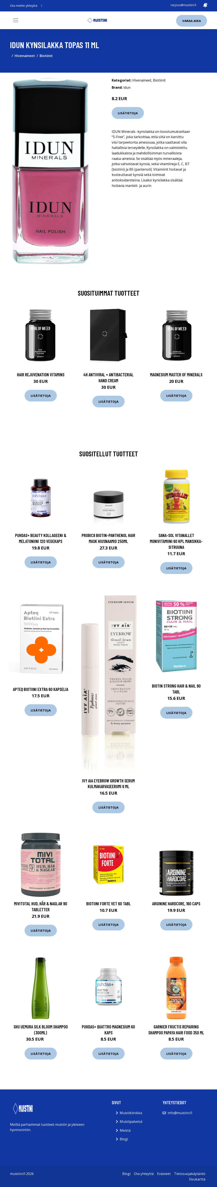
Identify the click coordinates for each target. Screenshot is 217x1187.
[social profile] (41, 6)
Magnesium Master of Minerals (176, 374)
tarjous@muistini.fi (183, 5)
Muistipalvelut (131, 1121)
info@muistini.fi (180, 1113)
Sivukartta (197, 1179)
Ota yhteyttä (144, 1173)
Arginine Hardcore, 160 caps (176, 903)
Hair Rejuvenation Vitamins (40, 374)
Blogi (124, 1139)
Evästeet (164, 1173)
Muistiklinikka (131, 1113)
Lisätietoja (128, 113)
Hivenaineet (25, 55)
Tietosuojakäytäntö (189, 1173)
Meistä (125, 1130)
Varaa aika (191, 21)
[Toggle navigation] (15, 20)
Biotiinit (46, 55)
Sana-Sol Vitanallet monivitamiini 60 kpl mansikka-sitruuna (176, 541)
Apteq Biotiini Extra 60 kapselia (40, 689)
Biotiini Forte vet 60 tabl (108, 903)
